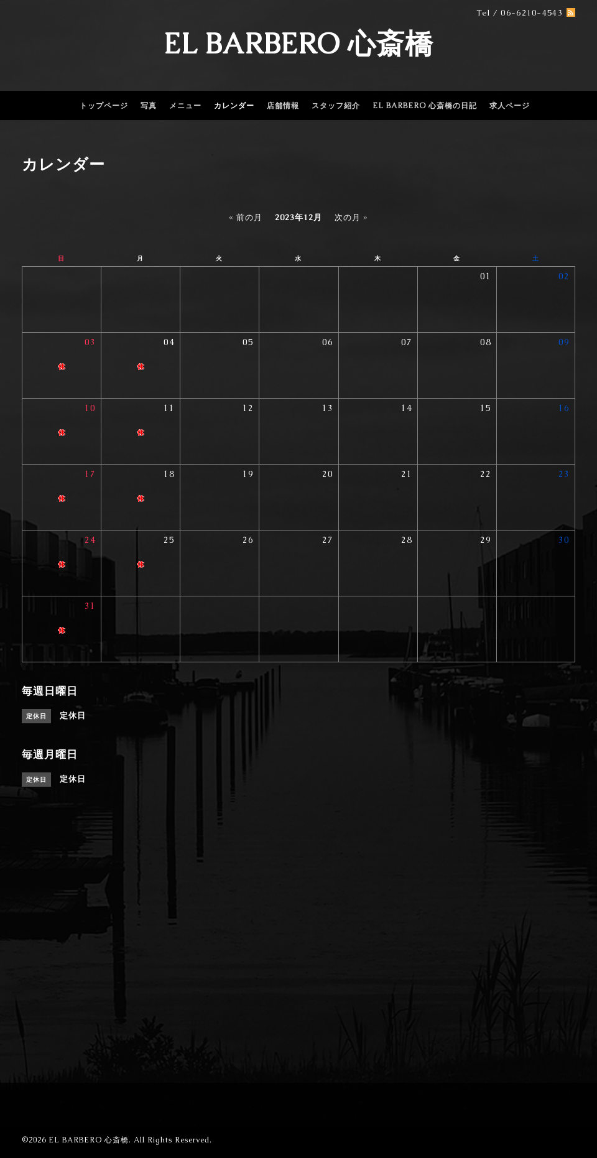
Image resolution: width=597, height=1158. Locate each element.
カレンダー (234, 106)
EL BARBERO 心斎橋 (298, 43)
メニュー (185, 106)
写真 (149, 106)
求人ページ (509, 106)
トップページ (104, 106)
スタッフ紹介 (336, 106)
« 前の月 (245, 217)
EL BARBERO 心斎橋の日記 (425, 106)
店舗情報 (283, 106)
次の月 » (351, 217)
